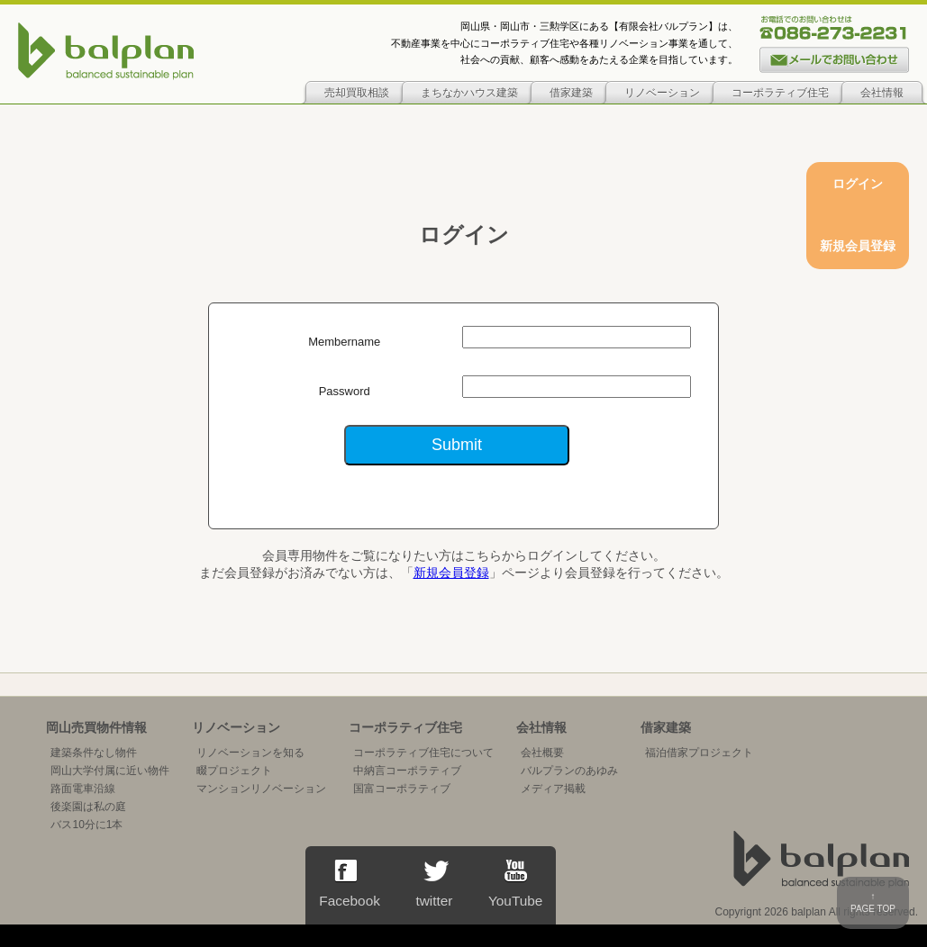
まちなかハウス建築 (469, 92)
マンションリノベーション (261, 788)
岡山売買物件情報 (96, 727)
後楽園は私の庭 (88, 806)
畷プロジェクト (234, 770)
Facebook (349, 884)
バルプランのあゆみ (569, 770)
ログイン (857, 183)
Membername (344, 341)
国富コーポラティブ (401, 788)
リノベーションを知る (250, 752)
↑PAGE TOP (872, 902)
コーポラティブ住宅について (423, 752)
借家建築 (571, 92)
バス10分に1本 (86, 824)
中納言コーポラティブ (407, 770)
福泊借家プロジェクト (699, 752)
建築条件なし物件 (93, 752)
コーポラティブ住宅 (780, 92)
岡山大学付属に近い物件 (109, 770)
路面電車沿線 (82, 788)
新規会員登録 (451, 572)
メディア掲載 (553, 788)
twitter (434, 884)
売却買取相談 (356, 92)
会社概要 (542, 752)
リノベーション (662, 92)
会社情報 (882, 92)
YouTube (515, 884)
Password (344, 391)
